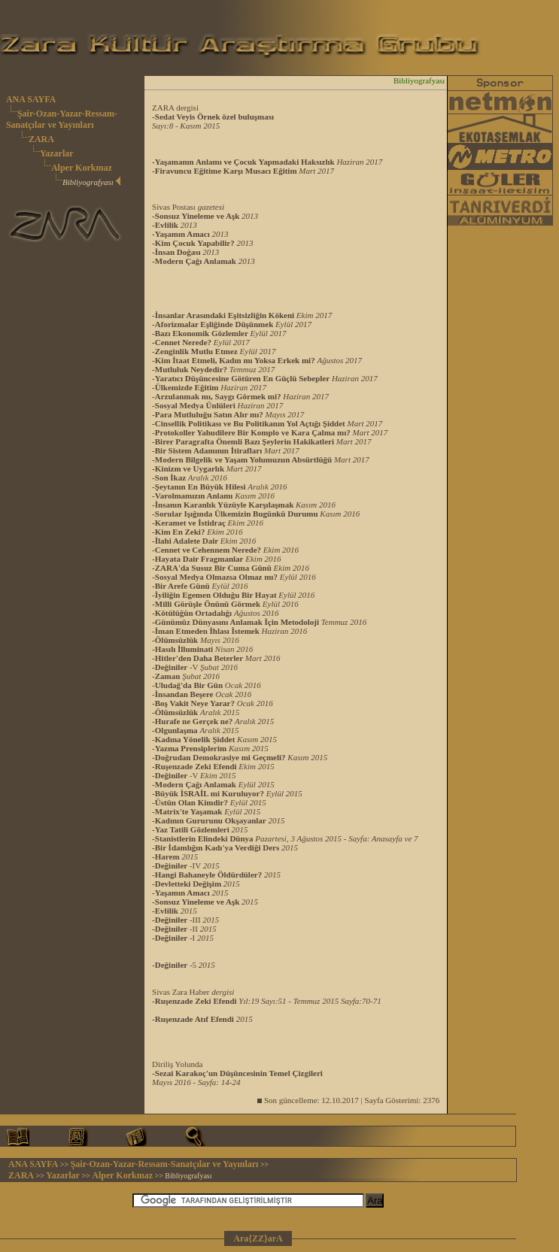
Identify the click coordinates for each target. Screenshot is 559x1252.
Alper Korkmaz (81, 167)
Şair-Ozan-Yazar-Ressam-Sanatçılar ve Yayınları (61, 119)
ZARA (41, 139)
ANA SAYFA (31, 99)
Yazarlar (57, 153)
